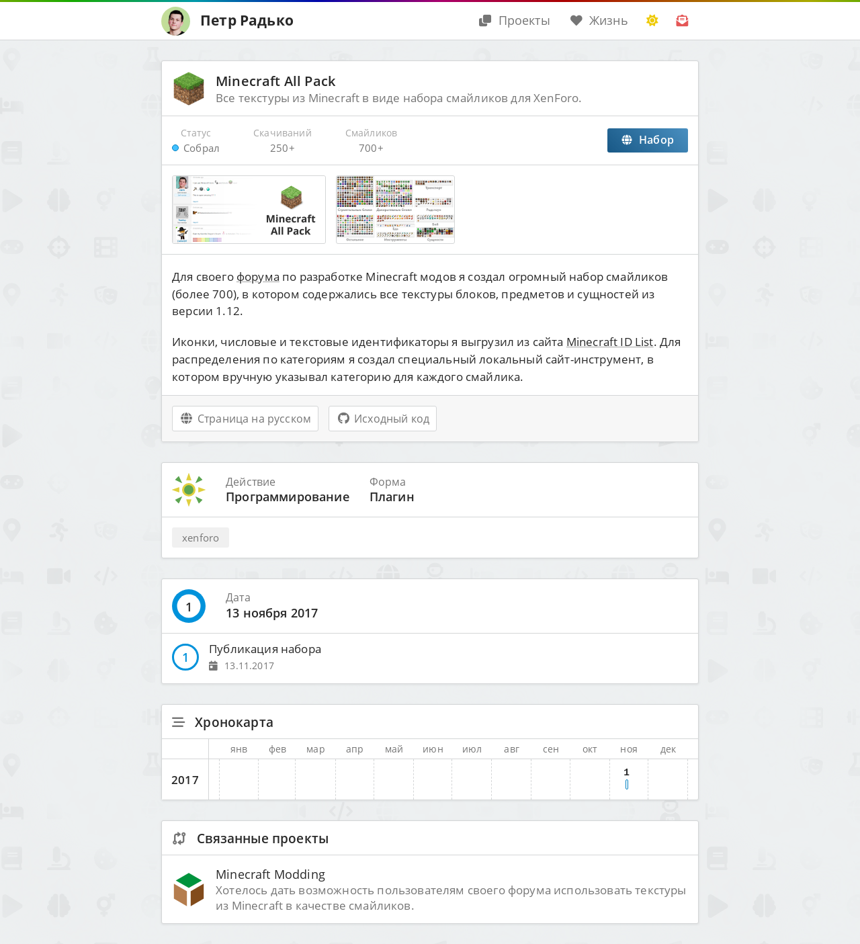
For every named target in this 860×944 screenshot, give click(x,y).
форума (258, 276)
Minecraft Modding (270, 873)
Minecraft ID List (610, 341)
